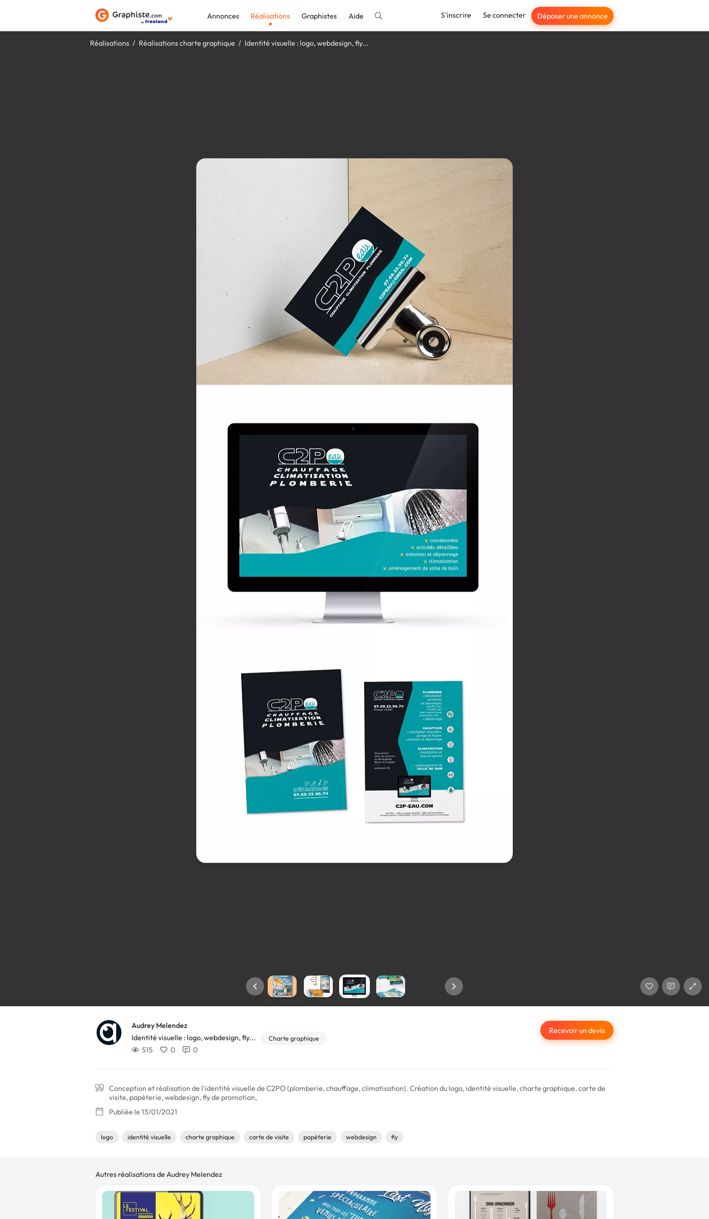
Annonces (223, 15)
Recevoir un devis (577, 1030)
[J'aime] (649, 986)
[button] (255, 986)
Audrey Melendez (159, 1025)
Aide (356, 15)
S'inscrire (456, 14)
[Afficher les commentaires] (671, 986)
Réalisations (270, 15)
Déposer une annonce (572, 15)
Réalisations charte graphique (187, 43)
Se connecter (504, 14)
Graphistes (319, 15)
